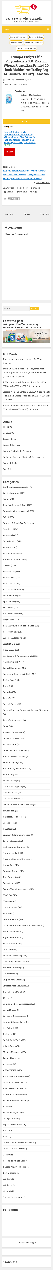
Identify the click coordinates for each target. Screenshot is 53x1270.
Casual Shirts (10, 541)
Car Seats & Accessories (15, 1016)
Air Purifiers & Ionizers (14, 1076)
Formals (7, 698)
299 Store (7, 1179)
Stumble (22, 191)
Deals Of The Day (18, 37)
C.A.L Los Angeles (12, 798)
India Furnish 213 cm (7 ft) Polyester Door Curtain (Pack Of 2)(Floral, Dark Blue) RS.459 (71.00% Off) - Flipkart (24, 372)
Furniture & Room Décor (15, 1100)
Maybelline (9, 619)
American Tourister (13, 816)
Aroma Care (9, 865)
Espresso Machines (13, 1124)
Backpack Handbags (13, 955)
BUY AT (26, 121)
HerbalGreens (10, 1172)
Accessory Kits (10, 631)
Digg (33, 191)
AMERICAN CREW (12, 662)
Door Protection (11, 919)
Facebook (22, 187)
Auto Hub (8, 547)
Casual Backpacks (12, 668)
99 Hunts (7, 1191)
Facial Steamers (11, 841)
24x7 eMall (8, 1028)
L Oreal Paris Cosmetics (15, 1166)
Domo (6, 726)
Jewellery (8, 529)
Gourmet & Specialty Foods (16, 523)
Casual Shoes (10, 1010)
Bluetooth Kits (10, 792)
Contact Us (8, 433)
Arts (5, 1136)
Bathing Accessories (13, 1082)
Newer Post (8, 214)
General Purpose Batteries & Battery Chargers (25, 710)
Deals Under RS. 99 (34, 42)
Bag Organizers (11, 943)
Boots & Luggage (11, 762)
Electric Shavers (11, 931)
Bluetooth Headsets (13, 637)
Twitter (35, 187)
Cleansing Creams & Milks (16, 961)
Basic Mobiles (10, 595)
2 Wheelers (8, 973)
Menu (26, 29)
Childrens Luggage (12, 786)
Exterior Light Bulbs (13, 1094)
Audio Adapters (11, 774)
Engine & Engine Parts (14, 1022)
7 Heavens (8, 1154)
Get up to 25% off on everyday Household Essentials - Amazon (22, 326)
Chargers (8, 901)
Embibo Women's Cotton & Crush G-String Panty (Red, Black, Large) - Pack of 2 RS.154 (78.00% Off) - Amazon (26, 395)
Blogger (32, 1242)
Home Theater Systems (14, 756)
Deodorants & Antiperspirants (18, 656)
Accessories (9, 571)
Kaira (6, 686)
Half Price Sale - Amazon (14, 174)
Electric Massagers (12, 1052)
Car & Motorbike (11, 493)
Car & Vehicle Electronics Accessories (22, 925)
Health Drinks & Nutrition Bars (19, 625)
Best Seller (8, 469)
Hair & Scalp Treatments (15, 768)
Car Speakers (9, 1118)
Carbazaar (8, 949)
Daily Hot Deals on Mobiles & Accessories (23, 457)
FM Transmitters (11, 967)
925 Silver (8, 1185)
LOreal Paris (9, 583)
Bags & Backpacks (12, 1112)
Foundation (9, 810)
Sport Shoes (9, 601)
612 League (8, 607)
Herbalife (8, 1034)
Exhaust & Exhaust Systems (17, 835)
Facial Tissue (10, 1058)
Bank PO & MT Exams (13, 1148)
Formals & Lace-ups (13, 720)
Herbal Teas (9, 680)
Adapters (7, 828)
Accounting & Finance (14, 1160)
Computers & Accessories (15, 511)
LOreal (6, 997)
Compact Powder (11, 871)
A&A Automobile (11, 589)
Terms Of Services (11, 445)
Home (27, 214)
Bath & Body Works (12, 1040)
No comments (43, 182)
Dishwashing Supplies (14, 847)
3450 (9, 151)
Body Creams (9, 883)
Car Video (8, 822)
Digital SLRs (9, 643)
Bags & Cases (9, 780)
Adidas (6, 913)
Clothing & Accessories (14, 487)
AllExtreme (8, 650)
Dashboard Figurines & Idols (17, 674)
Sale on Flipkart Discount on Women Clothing (24, 170)
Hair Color (8, 1130)
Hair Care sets (10, 877)
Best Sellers (16, 42)
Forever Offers (36, 37)
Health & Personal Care (14, 505)
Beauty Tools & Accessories (16, 889)
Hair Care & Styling (13, 991)
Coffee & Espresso (12, 738)
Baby (5, 517)
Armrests (8, 1064)
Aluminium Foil (11, 853)
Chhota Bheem (10, 907)
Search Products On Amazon (17, 451)
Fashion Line (10, 744)
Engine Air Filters (12, 979)
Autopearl (8, 535)
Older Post (45, 214)
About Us (7, 426)
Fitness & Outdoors (12, 559)
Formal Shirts (10, 553)
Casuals (7, 692)
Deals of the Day (11, 463)
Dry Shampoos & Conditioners (18, 804)
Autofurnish (9, 577)
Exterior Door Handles (14, 985)
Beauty (6, 499)
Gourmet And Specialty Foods (18, 1142)
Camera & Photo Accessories (17, 1003)
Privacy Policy (10, 439)
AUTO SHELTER (10, 1070)
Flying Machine (11, 937)
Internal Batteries (12, 732)
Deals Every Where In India (24, 18)
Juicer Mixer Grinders (14, 750)
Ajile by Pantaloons (13, 1197)
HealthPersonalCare (13, 1088)
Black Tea (8, 895)
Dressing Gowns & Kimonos (17, 859)
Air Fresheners (10, 613)
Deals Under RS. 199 (26, 48)
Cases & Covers (10, 704)
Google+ (9, 191)
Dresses (7, 565)
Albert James (9, 1046)
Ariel (5, 1106)
